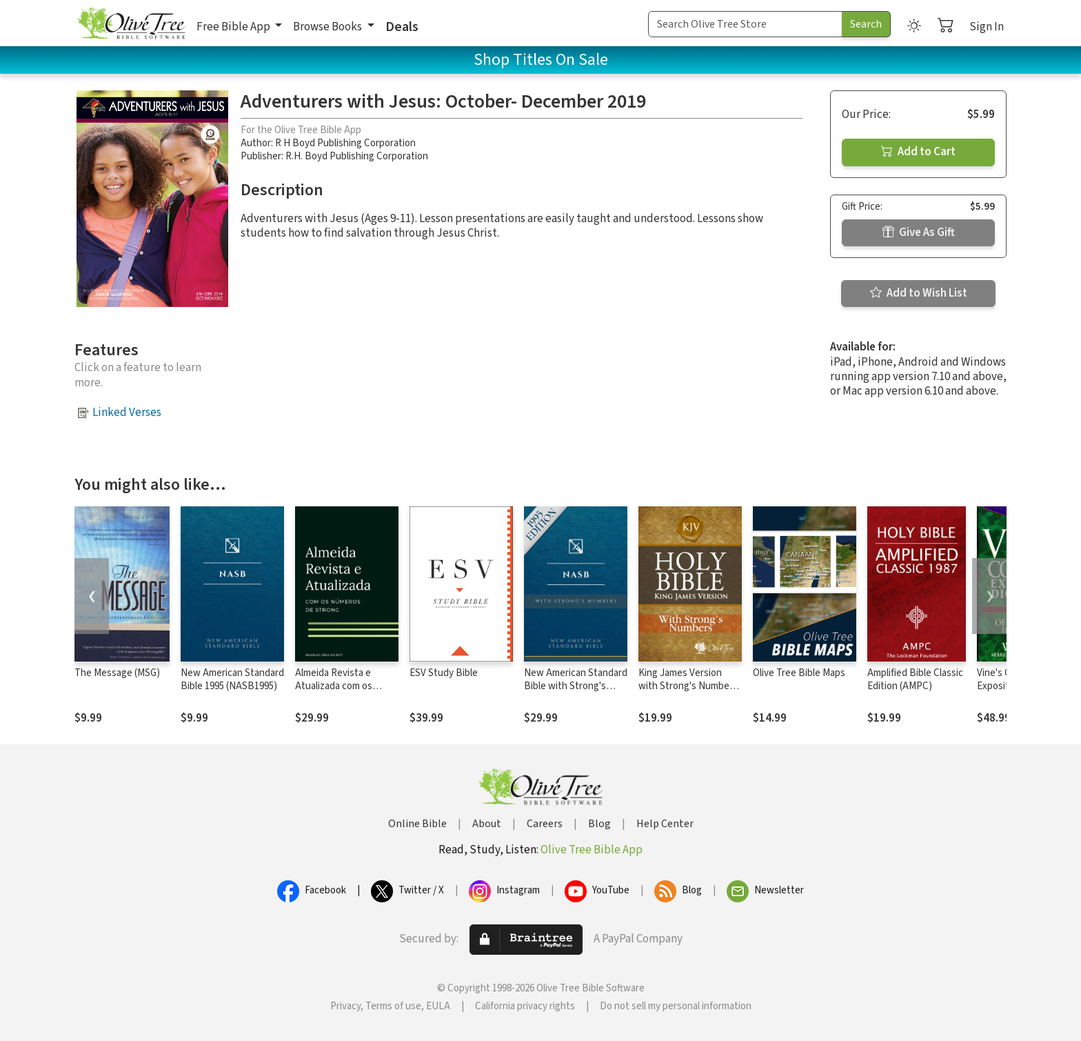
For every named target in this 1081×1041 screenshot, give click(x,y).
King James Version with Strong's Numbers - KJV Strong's (688, 686)
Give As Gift (918, 232)
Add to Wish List (918, 293)
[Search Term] (745, 24)
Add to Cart (918, 151)
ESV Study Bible (444, 673)
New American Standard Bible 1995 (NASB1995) (232, 679)
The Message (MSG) (117, 673)
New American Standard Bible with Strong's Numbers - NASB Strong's (575, 693)
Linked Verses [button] (126, 412)
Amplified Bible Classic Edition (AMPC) (915, 679)
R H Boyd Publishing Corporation (345, 143)
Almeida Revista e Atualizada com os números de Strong (336, 686)
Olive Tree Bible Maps (799, 673)
